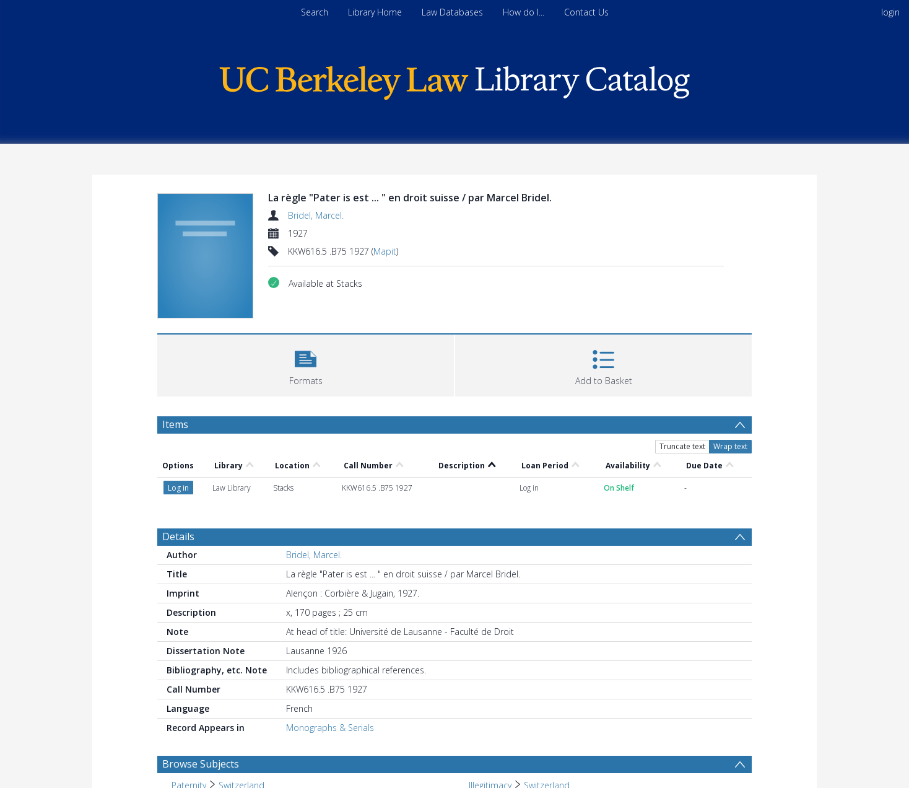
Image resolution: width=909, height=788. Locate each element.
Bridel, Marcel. (316, 215)
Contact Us (586, 12)
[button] (305, 364)
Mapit (384, 251)
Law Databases (452, 12)
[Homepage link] (454, 79)
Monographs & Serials (330, 727)
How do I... (523, 12)
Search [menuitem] (314, 12)
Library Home (375, 12)
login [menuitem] (890, 12)
